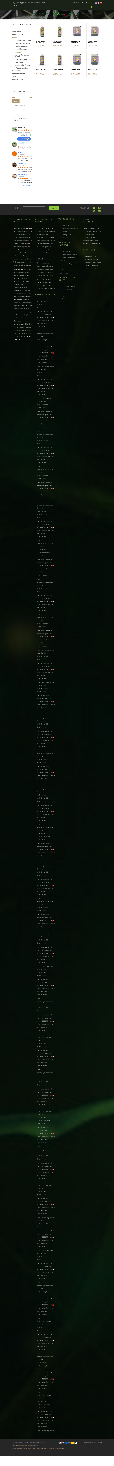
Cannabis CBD (17, 34)
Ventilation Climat (22, 68)
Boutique (72, 13)
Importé (18, 52)
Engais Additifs (21, 46)
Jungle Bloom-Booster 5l (75, 70)
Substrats (19, 62)
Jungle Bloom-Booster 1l (40, 70)
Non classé (16, 71)
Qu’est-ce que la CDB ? (69, 252)
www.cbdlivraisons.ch (38, 1448)
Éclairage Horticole (22, 43)
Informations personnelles (70, 229)
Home (14, 37)
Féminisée (65, 293)
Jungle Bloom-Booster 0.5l (40, 42)
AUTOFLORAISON (67, 290)
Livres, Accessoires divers (22, 56)
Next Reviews (27, 185)
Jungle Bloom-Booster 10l (75, 42)
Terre (14, 76)
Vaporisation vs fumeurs (69, 255)
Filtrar (16, 101)
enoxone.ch (99, 1442)
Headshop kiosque (22, 49)
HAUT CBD (41, 13)
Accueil (33, 13)
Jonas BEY (21, 143)
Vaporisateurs (17, 79)
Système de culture (22, 65)
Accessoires (16, 32)
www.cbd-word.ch (27, 1448)
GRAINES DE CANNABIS (69, 287)
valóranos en (24, 139)
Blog (48, 13)
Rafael (20, 152)
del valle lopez (22, 174)
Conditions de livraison (33, 1445)
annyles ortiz (22, 163)
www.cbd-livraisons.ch (49, 1448)
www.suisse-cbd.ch (59, 1448)
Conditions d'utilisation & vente (19, 1445)
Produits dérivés (18, 74)
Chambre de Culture (23, 40)
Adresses (64, 232)
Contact (80, 13)
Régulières (65, 296)
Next (46, 82)
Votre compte (66, 225)
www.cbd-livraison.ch (17, 1448)
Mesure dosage (21, 59)
